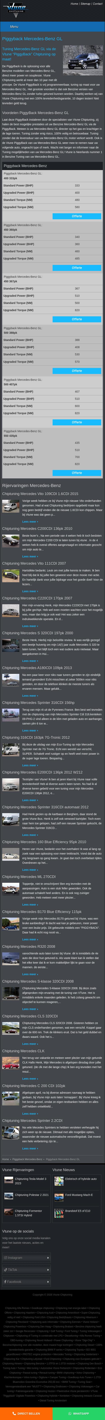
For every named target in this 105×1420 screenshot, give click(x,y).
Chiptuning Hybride (47, 1395)
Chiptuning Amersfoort (67, 1312)
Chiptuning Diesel (85, 1345)
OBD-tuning (16, 1340)
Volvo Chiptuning (85, 1372)
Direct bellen (29, 1413)
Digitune (43, 1377)
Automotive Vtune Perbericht (55, 1368)
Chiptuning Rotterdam (84, 1368)
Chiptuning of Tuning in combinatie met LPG (39, 1335)
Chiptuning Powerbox (15, 1326)
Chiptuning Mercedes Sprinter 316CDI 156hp (38, 703)
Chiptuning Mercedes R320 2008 (28, 947)
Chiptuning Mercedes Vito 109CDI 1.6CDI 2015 (40, 494)
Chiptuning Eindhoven (55, 1386)
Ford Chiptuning (52, 1359)
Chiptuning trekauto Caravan (87, 1395)
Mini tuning (32, 1368)
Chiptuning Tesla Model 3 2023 (30, 1181)
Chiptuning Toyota (74, 1349)
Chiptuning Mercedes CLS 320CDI (30, 1016)
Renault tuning (47, 1372)
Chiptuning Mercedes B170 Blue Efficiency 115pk (41, 912)
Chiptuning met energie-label (71, 1308)
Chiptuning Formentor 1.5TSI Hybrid (28, 1213)
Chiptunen (8, 1335)
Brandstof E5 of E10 (77, 1211)
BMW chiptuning (65, 1372)
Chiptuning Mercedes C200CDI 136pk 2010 (37, 529)
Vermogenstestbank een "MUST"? (23, 1386)
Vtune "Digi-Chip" (84, 1340)
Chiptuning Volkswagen (81, 1386)
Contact (97, 3)
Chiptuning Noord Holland (38, 1340)
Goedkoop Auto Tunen (80, 1377)
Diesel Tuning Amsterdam (53, 1400)
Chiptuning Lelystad (31, 1359)
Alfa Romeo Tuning (90, 1335)
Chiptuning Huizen (45, 1391)
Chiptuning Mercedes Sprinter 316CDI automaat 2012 (45, 807)
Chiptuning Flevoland (17, 1322)
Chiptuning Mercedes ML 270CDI (29, 877)
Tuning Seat (84, 1382)
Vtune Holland (90, 1322)
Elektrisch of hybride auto (81, 1178)
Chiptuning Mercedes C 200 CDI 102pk (33, 1086)
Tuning (21, 1368)
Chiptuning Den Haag (39, 1326)
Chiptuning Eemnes (70, 1322)
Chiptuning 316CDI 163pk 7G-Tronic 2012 (36, 738)
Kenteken (65, 1395)
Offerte (77, 216)
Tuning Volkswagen (90, 1331)
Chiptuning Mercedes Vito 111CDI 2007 (34, 563)
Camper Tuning (58, 1377)
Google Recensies (25, 1331)
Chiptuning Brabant (63, 1326)
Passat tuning (30, 1372)
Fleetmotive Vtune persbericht (73, 1391)
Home (74, 3)
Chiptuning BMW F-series (49, 1349)
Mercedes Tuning (62, 1354)
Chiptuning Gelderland (85, 1354)
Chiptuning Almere (12, 1363)
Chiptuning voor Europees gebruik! (81, 1359)
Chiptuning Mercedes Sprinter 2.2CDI (32, 1121)
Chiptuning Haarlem (24, 1312)
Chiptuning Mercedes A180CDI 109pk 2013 (37, 668)
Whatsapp (81, 1413)
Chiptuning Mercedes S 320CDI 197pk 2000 (37, 633)
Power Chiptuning (63, 1340)
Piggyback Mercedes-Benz (27, 1159)
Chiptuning (43, 1331)
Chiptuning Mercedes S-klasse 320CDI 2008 (38, 981)
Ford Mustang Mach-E (79, 1195)
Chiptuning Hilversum (85, 1317)
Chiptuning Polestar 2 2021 (32, 1195)
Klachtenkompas (13, 1377)
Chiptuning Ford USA (34, 1317)
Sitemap (85, 3)
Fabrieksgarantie (25, 1391)
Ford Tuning (71, 1331)
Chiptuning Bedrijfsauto (59, 1317)
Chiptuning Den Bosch (89, 1363)
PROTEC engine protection (37, 1354)
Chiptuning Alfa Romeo (17, 1308)
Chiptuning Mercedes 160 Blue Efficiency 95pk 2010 (44, 842)
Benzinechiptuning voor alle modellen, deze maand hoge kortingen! (38, 1345)
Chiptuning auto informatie (44, 1322)
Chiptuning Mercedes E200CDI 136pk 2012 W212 (42, 772)
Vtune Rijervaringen (18, 1170)
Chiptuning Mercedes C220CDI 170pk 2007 (37, 598)
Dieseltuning (71, 1335)
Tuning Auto (9, 1368)
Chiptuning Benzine (34, 1363)
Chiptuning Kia (11, 1359)
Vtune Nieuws (63, 1170)
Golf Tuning (57, 1331)
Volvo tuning (30, 1377)
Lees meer (29, 521)
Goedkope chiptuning (42, 1308)
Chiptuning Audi (45, 1312)
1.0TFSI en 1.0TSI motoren (61, 1363)
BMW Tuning (69, 1382)
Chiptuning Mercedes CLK (23, 1051)
